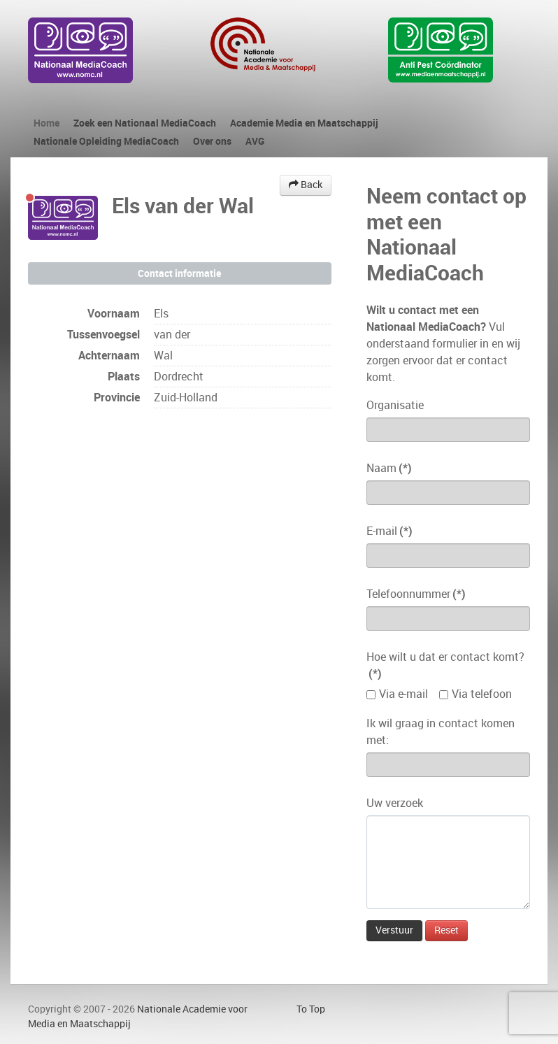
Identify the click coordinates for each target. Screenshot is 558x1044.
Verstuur (394, 930)
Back (305, 185)
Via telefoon (482, 694)
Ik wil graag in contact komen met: (440, 732)
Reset (446, 930)
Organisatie (395, 405)
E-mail (389, 531)
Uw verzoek (394, 803)
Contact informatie (179, 273)
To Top (310, 1009)
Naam (389, 468)
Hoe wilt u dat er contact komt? (445, 665)
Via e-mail (403, 694)
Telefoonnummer (416, 594)
